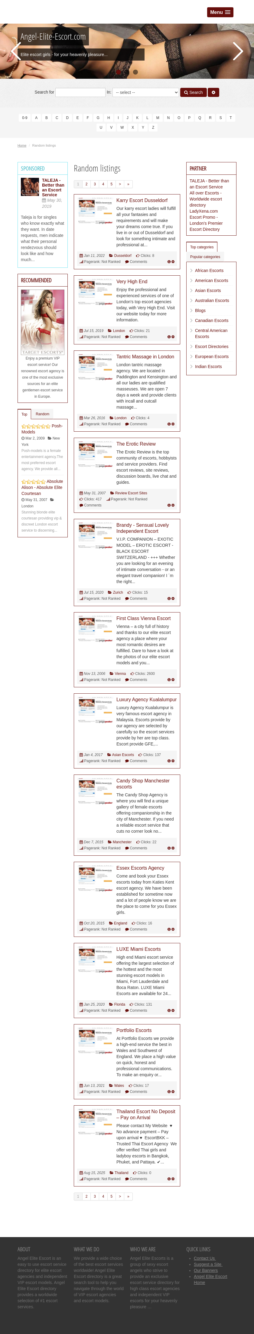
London (119, 331)
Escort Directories (211, 346)
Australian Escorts (212, 300)
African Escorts (209, 270)
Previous (16, 51)
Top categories (201, 247)
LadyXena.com (204, 211)
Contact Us (205, 1258)
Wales (119, 1085)
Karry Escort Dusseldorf (142, 200)
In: (143, 92)
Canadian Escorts (212, 320)
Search (193, 92)
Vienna (120, 674)
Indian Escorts (208, 366)
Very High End (131, 281)
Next (238, 51)
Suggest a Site (208, 1264)
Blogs (200, 310)
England (120, 923)
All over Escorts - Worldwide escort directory (206, 199)
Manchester (122, 842)
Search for (70, 92)
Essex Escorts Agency (140, 868)
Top (24, 414)
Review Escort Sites (131, 493)
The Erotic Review (136, 443)
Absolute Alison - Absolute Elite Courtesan (42, 487)
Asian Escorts (123, 755)
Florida (119, 1004)
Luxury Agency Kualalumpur (146, 699)
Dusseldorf (123, 256)
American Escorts (211, 280)
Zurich (118, 592)
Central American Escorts (211, 333)
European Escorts (212, 356)
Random (42, 414)
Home (22, 145)
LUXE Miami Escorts (138, 949)
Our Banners (206, 1270)
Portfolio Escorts (133, 1030)
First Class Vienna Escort (143, 618)
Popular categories (205, 257)
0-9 (24, 118)
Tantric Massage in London (145, 356)
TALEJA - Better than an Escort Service (53, 187)
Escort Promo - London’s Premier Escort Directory (206, 223)
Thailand (122, 1173)
